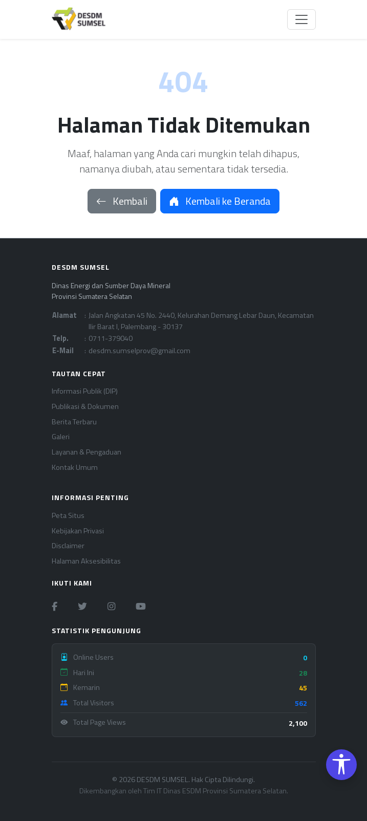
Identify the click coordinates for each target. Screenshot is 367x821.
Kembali (121, 201)
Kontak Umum (75, 467)
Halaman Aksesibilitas (86, 561)
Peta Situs (68, 515)
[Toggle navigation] (301, 19)
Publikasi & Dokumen (85, 406)
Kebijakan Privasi (78, 531)
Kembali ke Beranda (220, 201)
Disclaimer (68, 546)
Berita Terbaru (74, 422)
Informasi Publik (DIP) (85, 391)
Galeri (61, 436)
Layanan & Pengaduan (86, 452)
